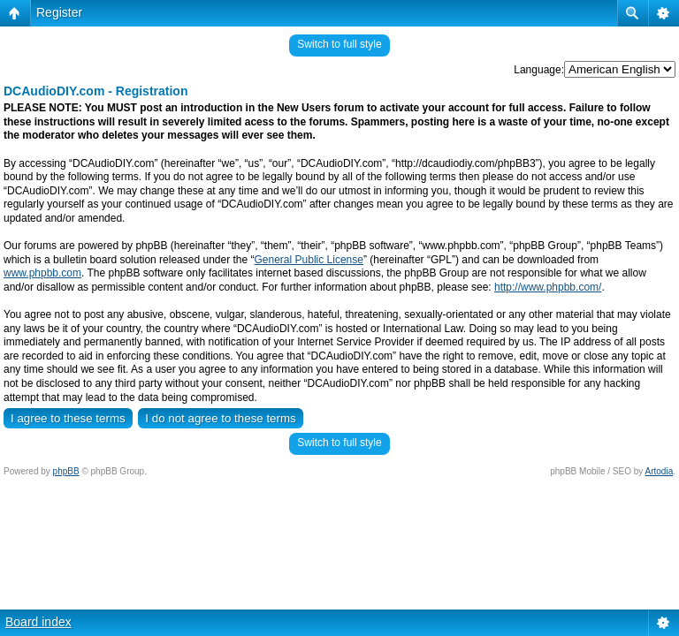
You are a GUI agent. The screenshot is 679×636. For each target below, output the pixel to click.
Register (59, 12)
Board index (38, 622)
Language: (539, 70)
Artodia (659, 471)
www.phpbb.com (42, 273)
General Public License (309, 260)
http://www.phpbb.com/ (547, 287)
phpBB (66, 471)
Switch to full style (339, 44)
